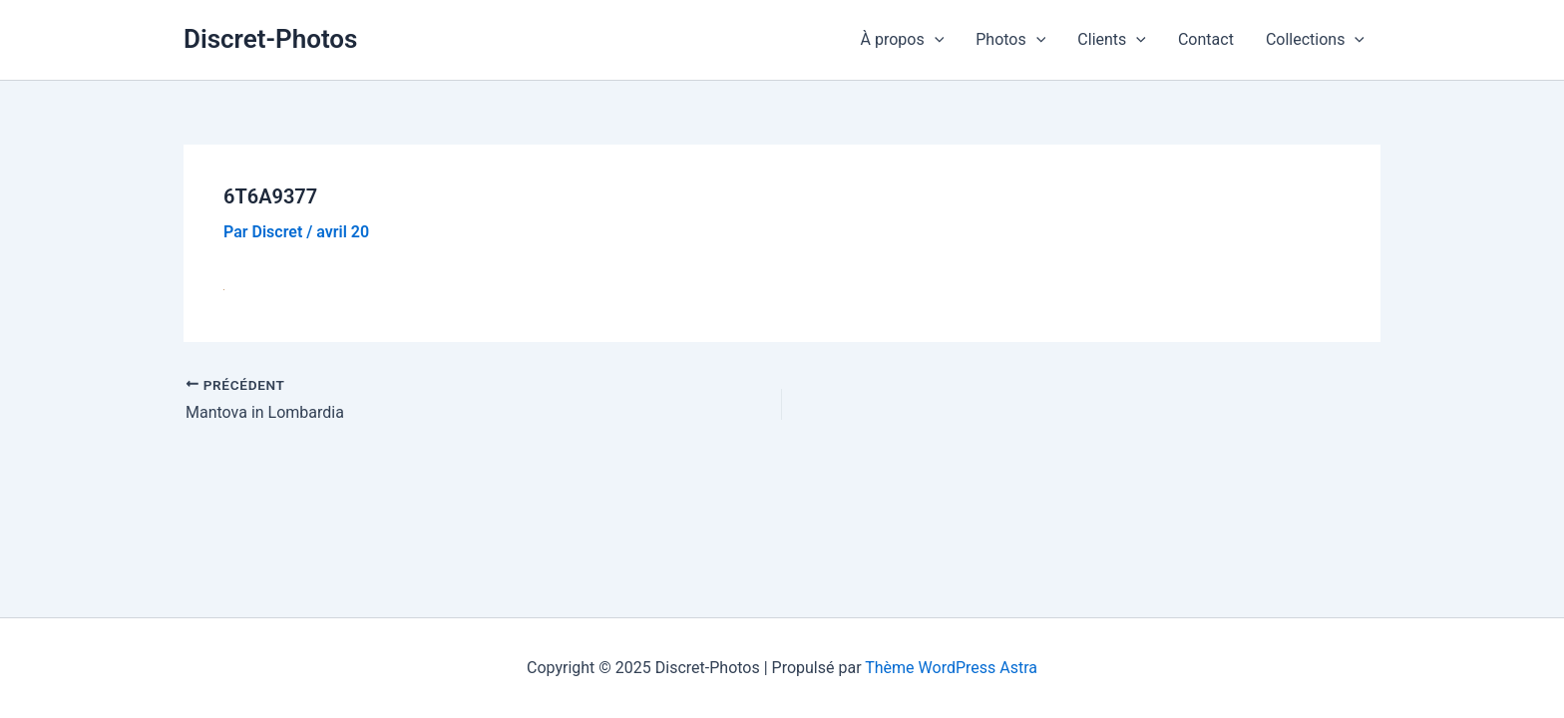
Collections (1315, 40)
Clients (1111, 40)
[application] (935, 40)
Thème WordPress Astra (951, 667)
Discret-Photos (270, 39)
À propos (903, 40)
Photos (1010, 40)
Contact (1206, 39)
